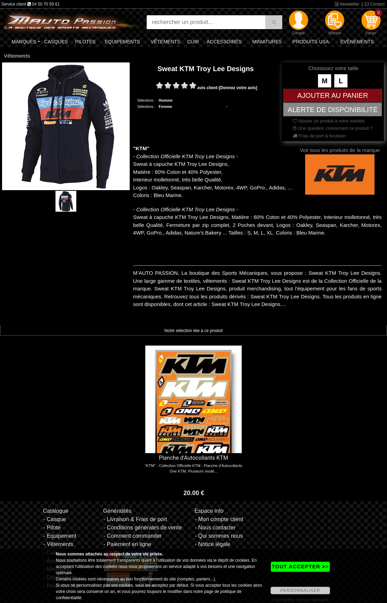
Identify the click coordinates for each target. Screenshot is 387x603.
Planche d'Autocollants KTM (193, 458)
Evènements (356, 41)
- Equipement (59, 536)
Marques (24, 41)
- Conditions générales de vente (142, 527)
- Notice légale (212, 544)
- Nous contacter (215, 527)
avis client (207, 87)
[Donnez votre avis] (238, 87)
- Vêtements (58, 544)
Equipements (122, 41)
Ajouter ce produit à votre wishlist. (329, 121)
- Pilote (52, 527)
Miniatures (267, 41)
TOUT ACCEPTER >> (300, 566)
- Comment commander (132, 536)
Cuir (193, 41)
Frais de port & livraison (319, 135)
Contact (375, 4)
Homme (166, 100)
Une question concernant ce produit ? (333, 128)
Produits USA (311, 41)
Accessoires (224, 41)
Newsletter (347, 4)
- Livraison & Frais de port (135, 519)
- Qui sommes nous (219, 536)
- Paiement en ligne (127, 544)
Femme (165, 106)
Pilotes (85, 41)
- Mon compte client (219, 519)
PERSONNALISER (300, 590)
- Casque (54, 519)
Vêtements (165, 41)
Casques (56, 41)
